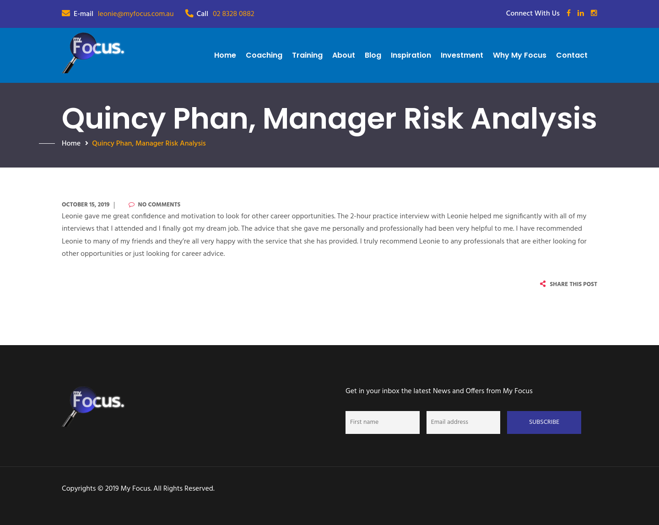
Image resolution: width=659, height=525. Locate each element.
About (343, 55)
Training (307, 55)
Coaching (264, 55)
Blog (373, 55)
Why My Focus (519, 55)
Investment (462, 55)
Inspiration (411, 55)
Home (225, 55)
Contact (572, 55)
